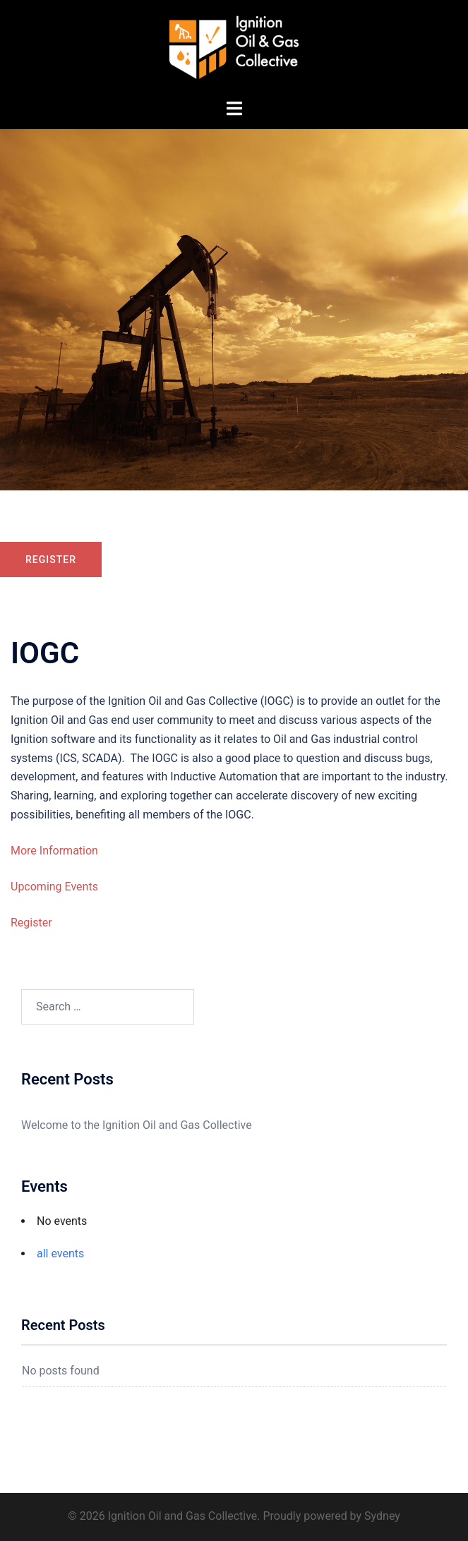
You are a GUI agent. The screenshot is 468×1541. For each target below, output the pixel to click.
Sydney (382, 1516)
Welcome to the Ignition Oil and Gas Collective (136, 1125)
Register (50, 559)
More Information (54, 850)
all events (60, 1253)
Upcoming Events (54, 886)
